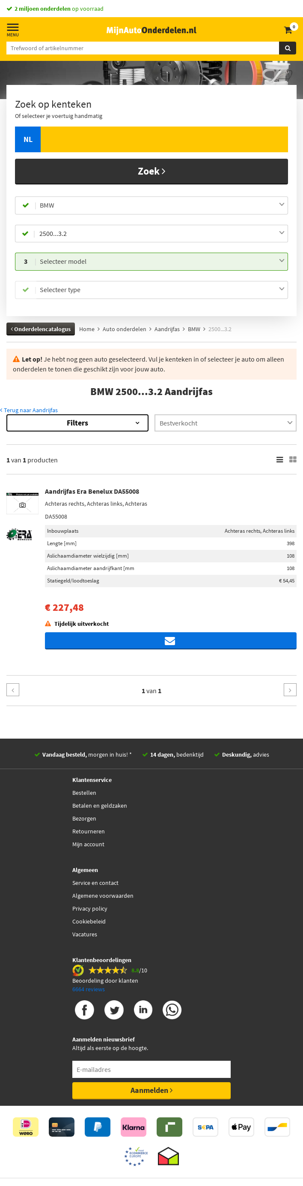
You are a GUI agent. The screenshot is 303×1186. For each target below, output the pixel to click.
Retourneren (88, 831)
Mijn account (88, 844)
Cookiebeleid (89, 921)
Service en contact (95, 883)
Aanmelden (151, 1090)
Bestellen (84, 793)
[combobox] (162, 205)
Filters (77, 423)
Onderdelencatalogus (41, 329)
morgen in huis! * (87, 754)
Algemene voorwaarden (103, 895)
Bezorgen (84, 818)
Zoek (152, 171)
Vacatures (84, 934)
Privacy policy (89, 908)
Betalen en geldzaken (99, 805)
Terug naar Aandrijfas (29, 410)
